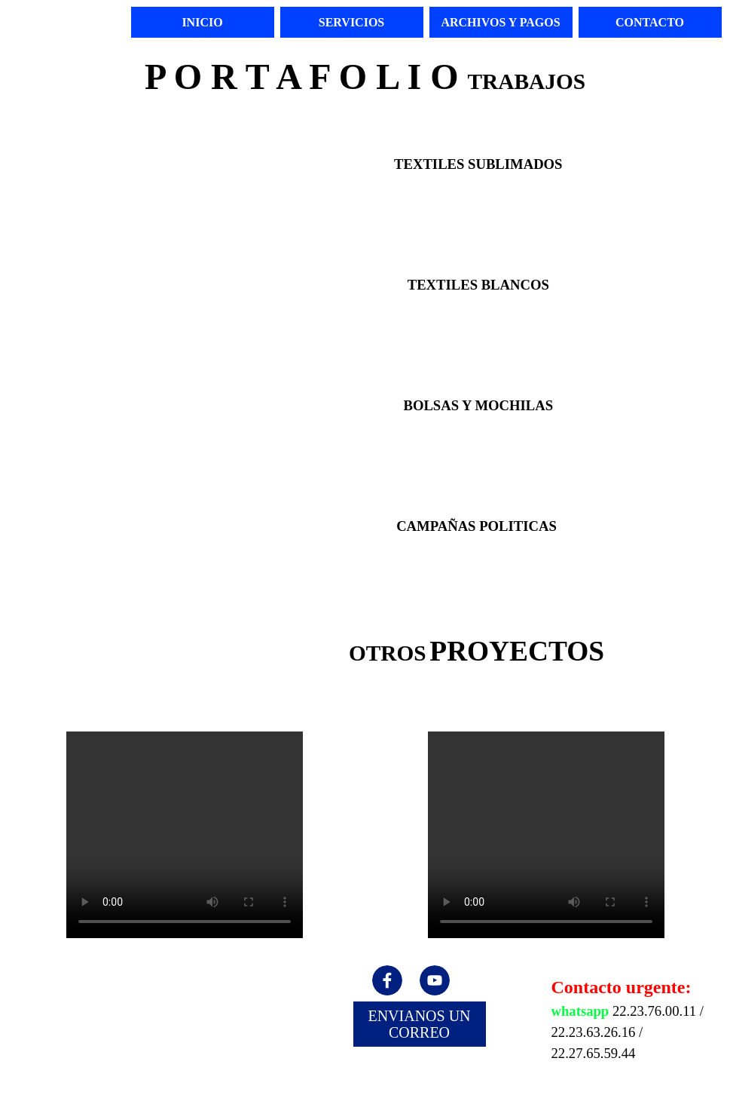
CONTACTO (649, 22)
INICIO (202, 22)
